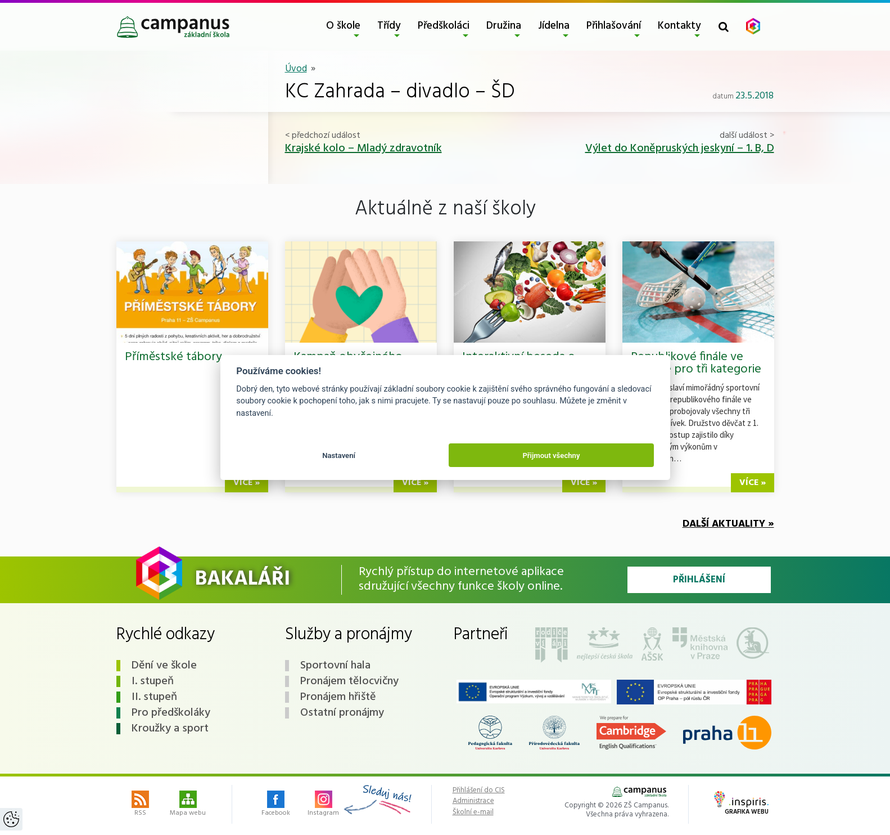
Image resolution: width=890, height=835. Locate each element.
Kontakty (679, 25)
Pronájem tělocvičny (349, 681)
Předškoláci (443, 25)
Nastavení (338, 455)
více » (246, 482)
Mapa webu (188, 805)
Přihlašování (613, 25)
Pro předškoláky (171, 713)
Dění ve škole (164, 665)
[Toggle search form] (724, 26)
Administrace (473, 801)
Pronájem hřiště (338, 697)
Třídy (389, 25)
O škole (343, 25)
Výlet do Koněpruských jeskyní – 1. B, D (679, 149)
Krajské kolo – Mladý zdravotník (363, 149)
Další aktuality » (728, 524)
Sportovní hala (335, 665)
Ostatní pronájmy (342, 713)
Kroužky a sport (170, 728)
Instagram (323, 805)
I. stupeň (153, 681)
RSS (140, 805)
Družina (503, 25)
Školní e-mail (473, 812)
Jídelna (554, 25)
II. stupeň (154, 697)
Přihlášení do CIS (479, 790)
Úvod (296, 69)
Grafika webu (741, 804)
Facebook (275, 805)
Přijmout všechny (551, 455)
